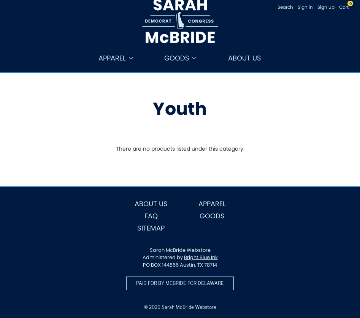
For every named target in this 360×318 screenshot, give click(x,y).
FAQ (151, 216)
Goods (180, 58)
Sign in (305, 7)
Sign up (326, 7)
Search (285, 7)
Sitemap (151, 228)
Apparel (115, 58)
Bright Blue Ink (201, 257)
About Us (244, 58)
